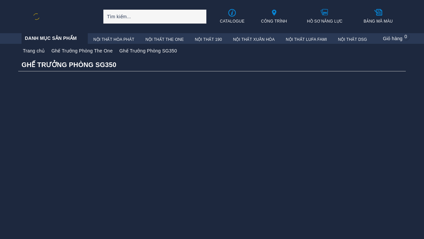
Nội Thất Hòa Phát (113, 39)
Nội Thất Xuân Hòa (254, 39)
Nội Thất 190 (208, 39)
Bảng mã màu (378, 16)
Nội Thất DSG (352, 39)
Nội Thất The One (164, 39)
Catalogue (232, 16)
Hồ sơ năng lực (324, 16)
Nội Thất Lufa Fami (306, 39)
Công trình (274, 16)
